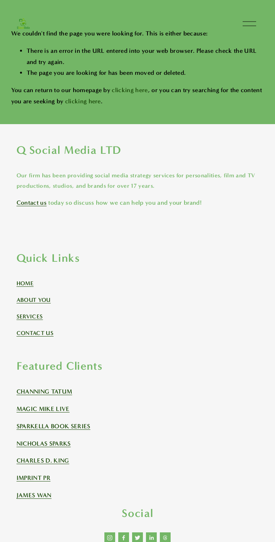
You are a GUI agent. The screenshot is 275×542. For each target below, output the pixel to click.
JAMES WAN (34, 495)
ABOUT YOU (34, 299)
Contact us (32, 202)
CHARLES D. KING (43, 460)
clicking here (130, 90)
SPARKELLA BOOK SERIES (54, 426)
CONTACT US (35, 333)
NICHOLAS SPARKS (44, 443)
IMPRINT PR (33, 477)
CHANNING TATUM (44, 391)
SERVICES (30, 316)
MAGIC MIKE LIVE (43, 408)
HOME (25, 283)
